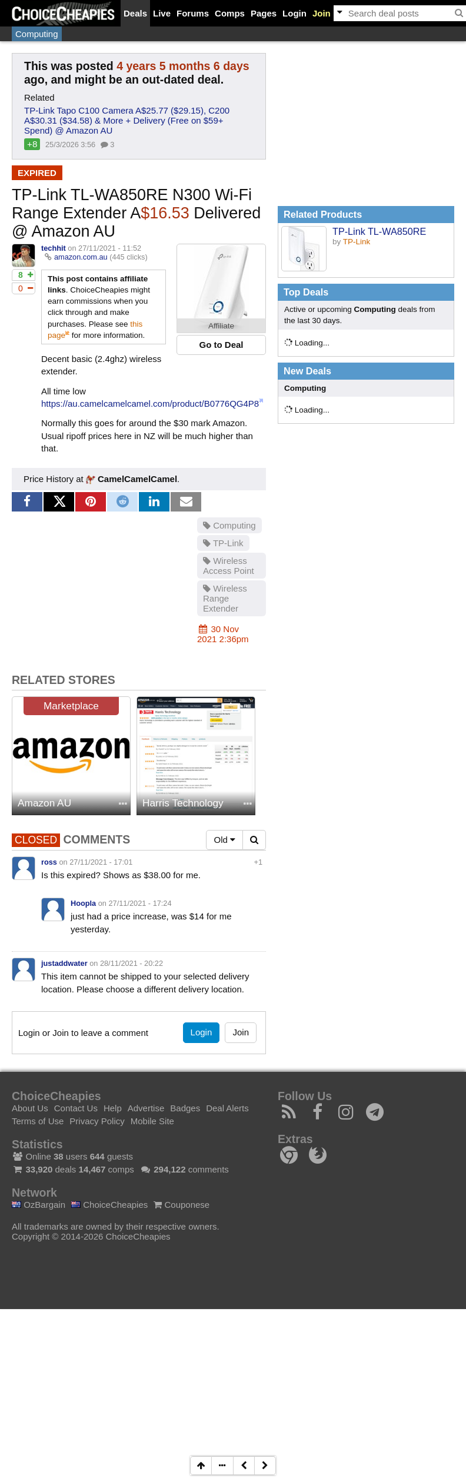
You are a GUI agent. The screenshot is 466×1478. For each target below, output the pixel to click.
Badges (185, 1108)
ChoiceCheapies (109, 1205)
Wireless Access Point (228, 566)
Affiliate (221, 325)
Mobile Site (152, 1121)
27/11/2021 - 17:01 (100, 862)
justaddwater (64, 963)
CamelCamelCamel (131, 479)
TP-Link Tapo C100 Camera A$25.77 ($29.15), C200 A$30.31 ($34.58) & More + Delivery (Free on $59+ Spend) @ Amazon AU (126, 120)
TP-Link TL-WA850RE (379, 231)
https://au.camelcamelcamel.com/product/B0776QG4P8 (150, 403)
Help (113, 1108)
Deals (135, 13)
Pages (264, 13)
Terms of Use (38, 1121)
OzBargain (38, 1205)
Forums (193, 13)
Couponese (181, 1205)
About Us (30, 1108)
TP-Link (223, 543)
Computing (36, 34)
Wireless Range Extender (225, 598)
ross (49, 862)
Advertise (146, 1108)
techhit (53, 248)
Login (294, 13)
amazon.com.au (81, 257)
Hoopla (83, 903)
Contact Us (76, 1108)
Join (321, 13)
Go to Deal (221, 345)
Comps (230, 13)
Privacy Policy (96, 1121)
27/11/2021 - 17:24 (140, 903)
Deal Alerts (227, 1108)
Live (162, 13)
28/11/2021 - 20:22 (131, 963)
